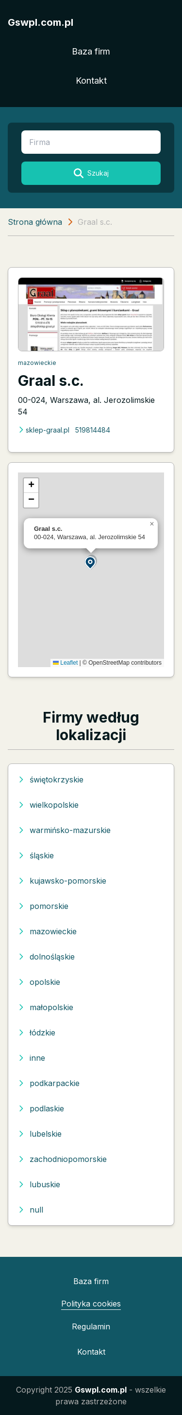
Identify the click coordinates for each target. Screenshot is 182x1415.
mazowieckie (37, 362)
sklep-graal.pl (43, 430)
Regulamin (91, 1326)
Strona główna (35, 222)
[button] (90, 562)
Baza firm (91, 51)
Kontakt (91, 80)
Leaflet (65, 662)
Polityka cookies (91, 1303)
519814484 (92, 430)
